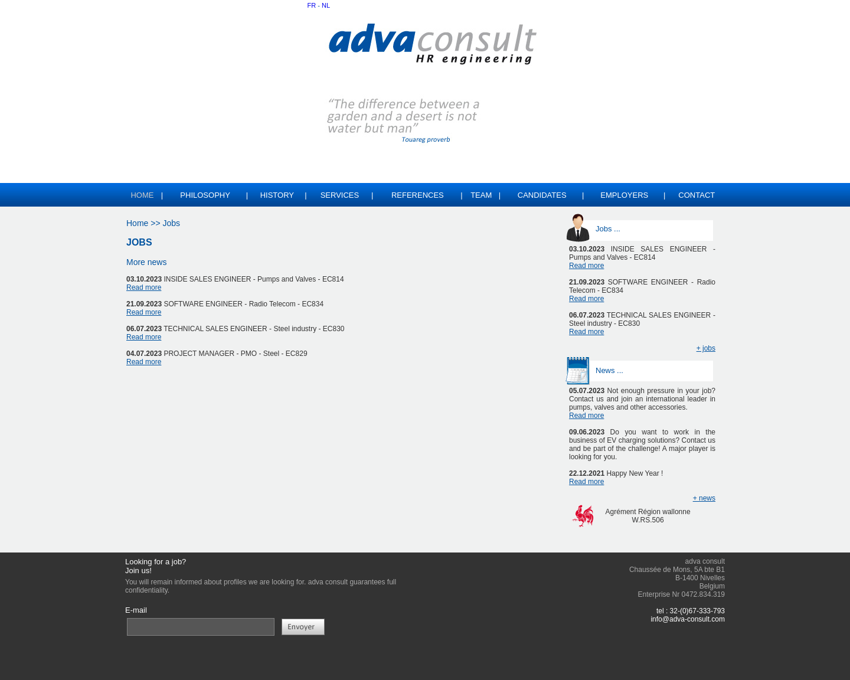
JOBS (139, 242)
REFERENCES (417, 195)
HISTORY (277, 195)
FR (312, 5)
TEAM (481, 195)
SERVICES (340, 195)
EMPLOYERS (624, 195)
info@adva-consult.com (687, 619)
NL (326, 5)
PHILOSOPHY (205, 195)
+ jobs (706, 348)
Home (137, 223)
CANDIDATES (542, 195)
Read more (143, 287)
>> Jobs (164, 223)
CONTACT (696, 195)
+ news (704, 498)
